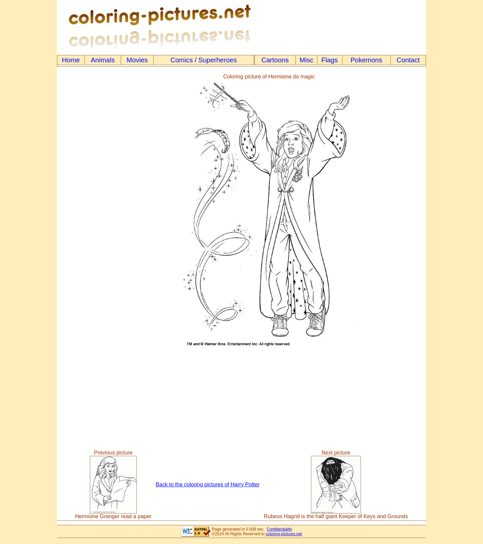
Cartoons (275, 60)
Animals (103, 60)
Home (71, 60)
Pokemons (366, 60)
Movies (137, 60)
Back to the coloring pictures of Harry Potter (207, 484)
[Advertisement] (85, 210)
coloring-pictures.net (284, 534)
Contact (408, 60)
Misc (306, 60)
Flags (329, 60)
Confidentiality (279, 529)
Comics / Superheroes (203, 60)
